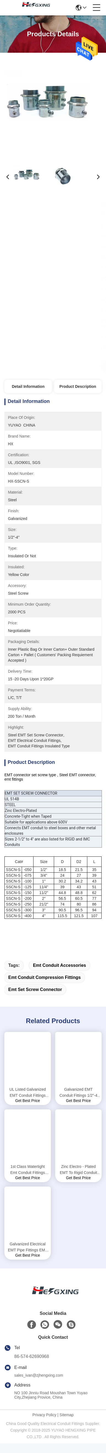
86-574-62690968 (31, 1366)
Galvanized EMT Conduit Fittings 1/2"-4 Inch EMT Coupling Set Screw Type (78, 1102)
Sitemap (67, 1424)
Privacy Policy (44, 1424)
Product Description (77, 386)
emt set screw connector (35, 999)
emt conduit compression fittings (44, 987)
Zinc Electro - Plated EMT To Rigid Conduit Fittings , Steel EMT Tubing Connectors (78, 1179)
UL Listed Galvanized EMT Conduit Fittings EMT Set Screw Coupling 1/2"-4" (27, 1102)
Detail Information (28, 386)
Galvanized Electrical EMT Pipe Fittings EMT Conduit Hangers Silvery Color (27, 1257)
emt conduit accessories (59, 975)
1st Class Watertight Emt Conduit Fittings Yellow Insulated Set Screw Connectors (27, 1179)
